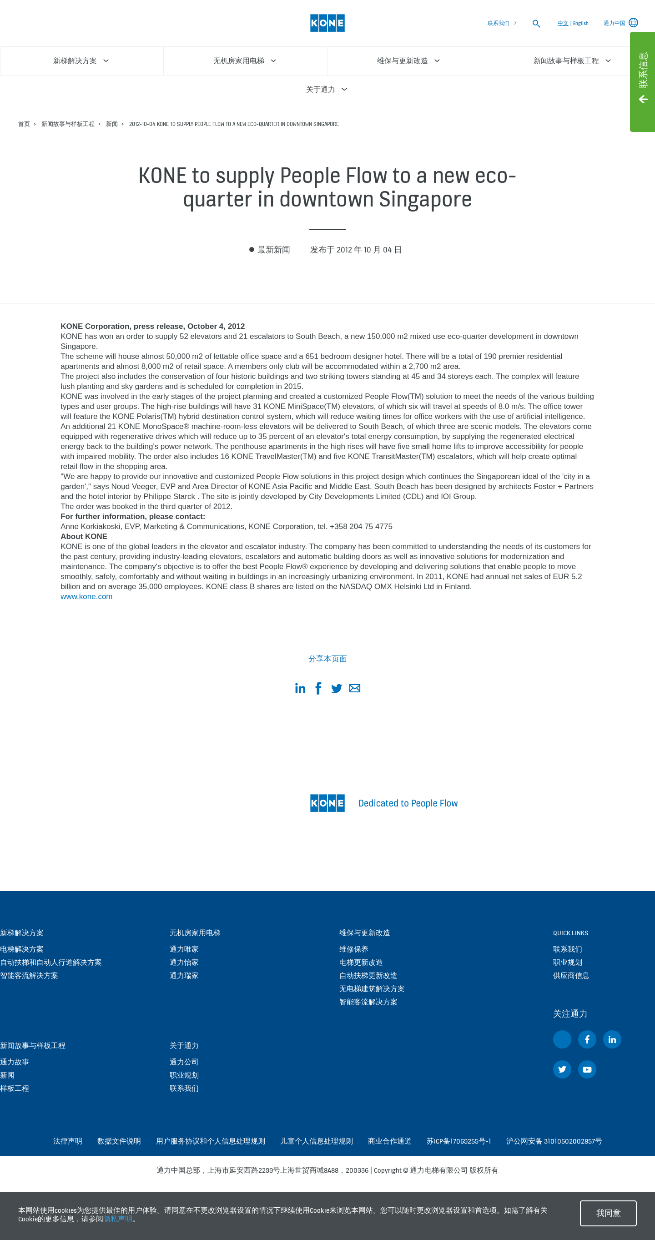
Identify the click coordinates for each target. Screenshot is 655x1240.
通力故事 (14, 1062)
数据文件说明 (119, 1141)
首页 (24, 124)
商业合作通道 (390, 1141)
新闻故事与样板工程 (68, 124)
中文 (563, 23)
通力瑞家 (184, 975)
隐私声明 (117, 1219)
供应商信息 (571, 975)
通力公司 (184, 1062)
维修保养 (353, 949)
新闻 (112, 124)
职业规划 (184, 1075)
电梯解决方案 (22, 949)
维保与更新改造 (364, 932)
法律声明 (67, 1141)
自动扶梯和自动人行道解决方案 (51, 962)
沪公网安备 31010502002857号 (554, 1141)
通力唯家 (184, 949)
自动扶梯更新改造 (368, 975)
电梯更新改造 (361, 962)
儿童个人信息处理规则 (316, 1141)
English (581, 23)
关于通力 (184, 1045)
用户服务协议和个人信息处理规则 (210, 1141)
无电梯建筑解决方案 (372, 988)
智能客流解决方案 (29, 975)
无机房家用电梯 (195, 932)
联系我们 (498, 23)
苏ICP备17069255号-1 (459, 1141)
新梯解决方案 (22, 932)
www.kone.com (86, 596)
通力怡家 (184, 962)
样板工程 (14, 1088)
